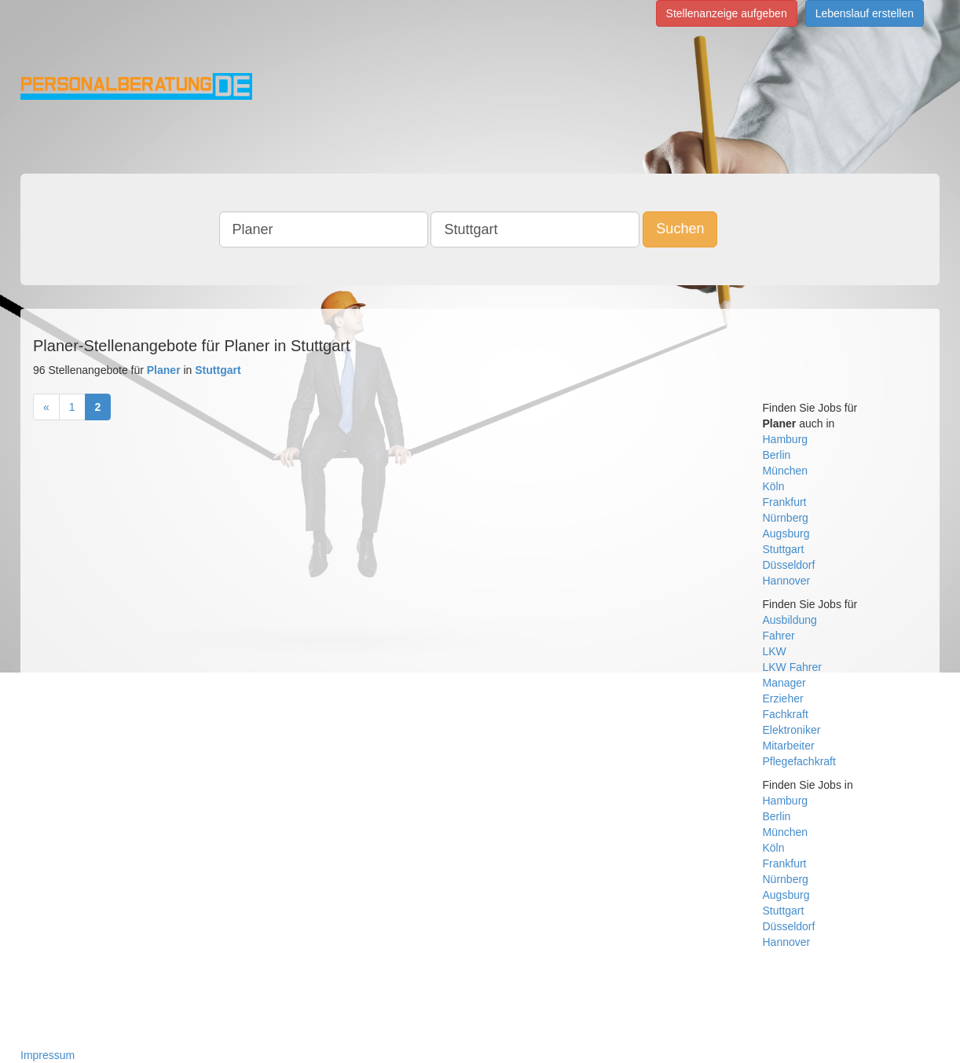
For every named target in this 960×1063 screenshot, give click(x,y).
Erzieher (783, 698)
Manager (784, 682)
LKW (774, 651)
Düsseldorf (789, 565)
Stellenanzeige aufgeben (726, 13)
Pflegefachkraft (799, 761)
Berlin (777, 455)
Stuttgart (783, 549)
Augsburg (786, 533)
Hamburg (785, 439)
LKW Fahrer (792, 667)
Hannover (787, 580)
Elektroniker (792, 730)
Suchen (680, 228)
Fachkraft (785, 714)
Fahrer (779, 635)
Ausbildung (790, 620)
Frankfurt (785, 502)
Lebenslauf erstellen (864, 13)
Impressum (47, 1055)
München (785, 470)
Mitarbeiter (789, 745)
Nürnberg (785, 517)
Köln (774, 486)
